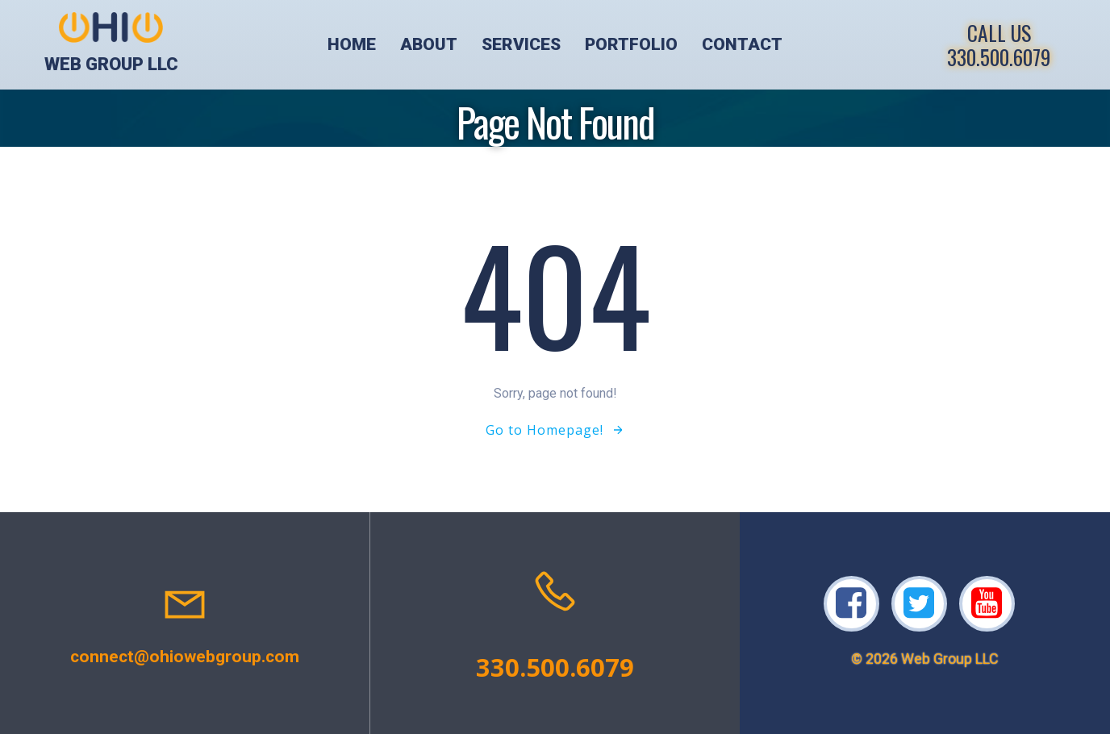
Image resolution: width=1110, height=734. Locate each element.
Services (521, 44)
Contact (742, 44)
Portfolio (631, 44)
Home (352, 44)
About (428, 44)
